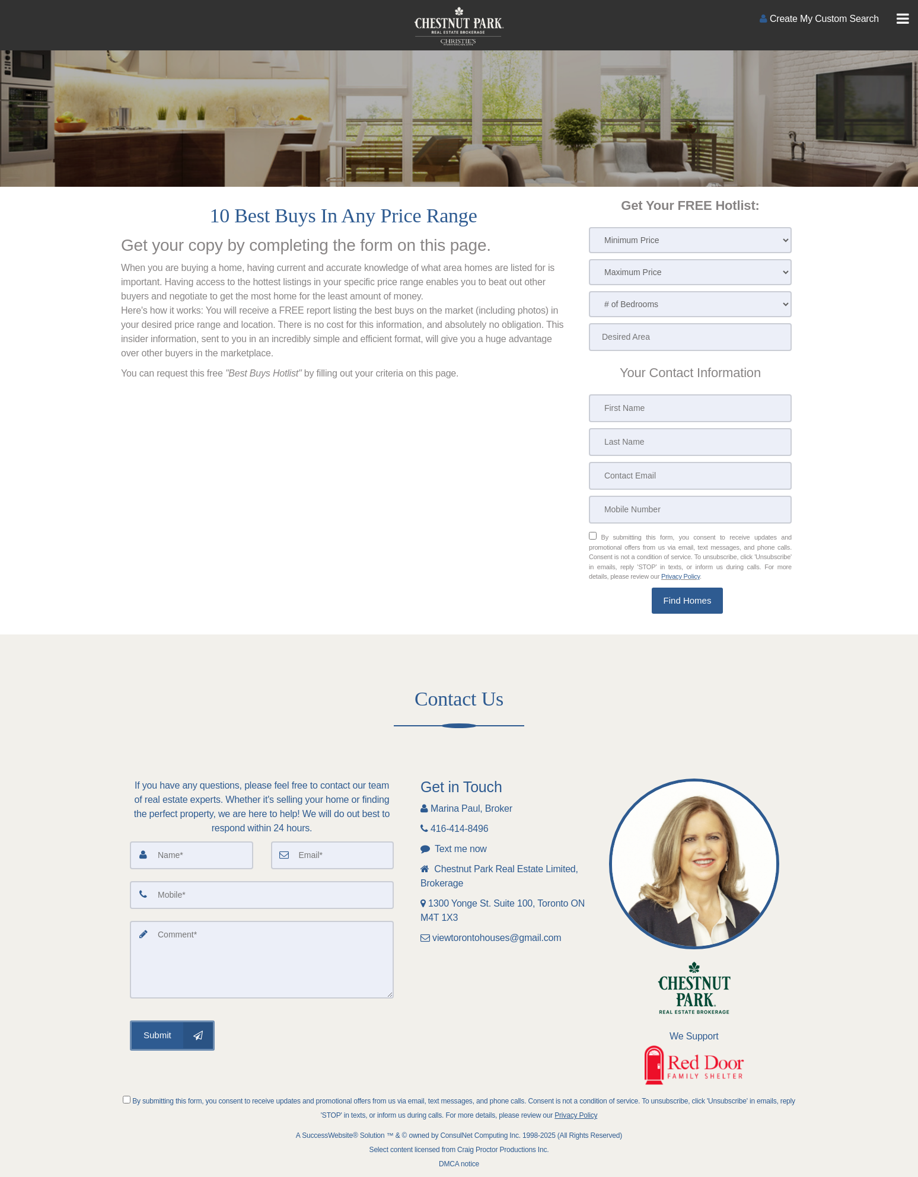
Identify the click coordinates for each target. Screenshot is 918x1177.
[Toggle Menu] (903, 19)
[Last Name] (690, 442)
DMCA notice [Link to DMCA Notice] (459, 1164)
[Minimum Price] (690, 240)
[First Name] (690, 408)
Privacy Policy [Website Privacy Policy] (680, 576)
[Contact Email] (690, 476)
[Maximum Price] (690, 272)
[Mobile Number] (690, 510)
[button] (687, 601)
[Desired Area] (690, 337)
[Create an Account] (819, 19)
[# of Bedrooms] (690, 304)
